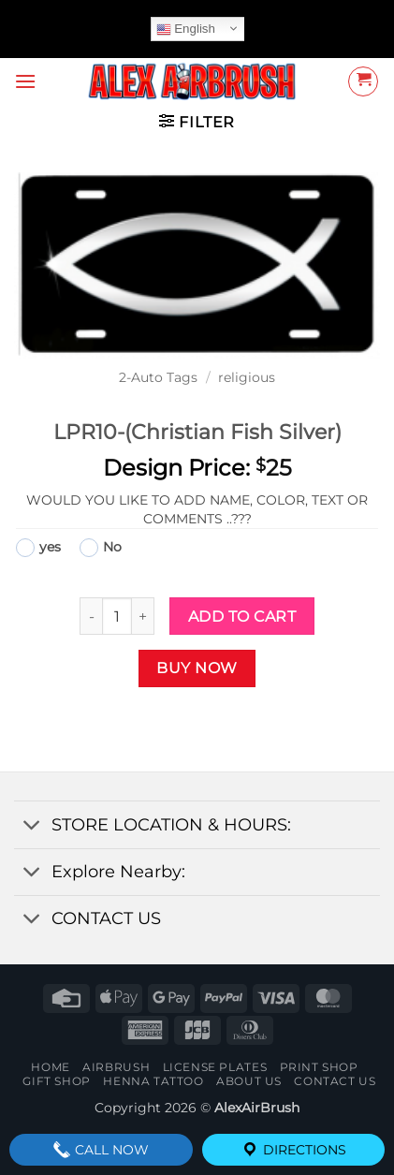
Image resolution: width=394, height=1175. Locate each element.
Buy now (196, 668)
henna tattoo (153, 1081)
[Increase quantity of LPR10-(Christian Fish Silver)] (143, 616)
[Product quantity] (117, 616)
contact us (334, 1081)
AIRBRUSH (116, 1067)
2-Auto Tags (158, 377)
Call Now (100, 1149)
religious (246, 377)
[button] (25, 81)
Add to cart (242, 616)
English (185, 29)
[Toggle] (32, 826)
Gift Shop (56, 1081)
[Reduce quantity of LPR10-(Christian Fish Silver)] (91, 616)
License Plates (215, 1067)
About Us (249, 1081)
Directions (293, 1149)
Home (50, 1067)
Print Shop (319, 1067)
